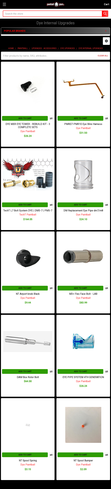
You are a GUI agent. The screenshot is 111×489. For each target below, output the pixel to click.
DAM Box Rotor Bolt (28, 377)
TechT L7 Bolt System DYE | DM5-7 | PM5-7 (27, 210)
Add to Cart (25, 118)
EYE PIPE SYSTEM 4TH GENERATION (83, 377)
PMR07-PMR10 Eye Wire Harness (83, 124)
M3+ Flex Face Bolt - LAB (83, 293)
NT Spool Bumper (83, 460)
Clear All (103, 55)
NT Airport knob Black (28, 293)
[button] (106, 41)
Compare (51, 118)
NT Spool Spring (28, 460)
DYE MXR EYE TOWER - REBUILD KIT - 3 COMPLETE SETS (28, 126)
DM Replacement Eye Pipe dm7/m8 (83, 210)
